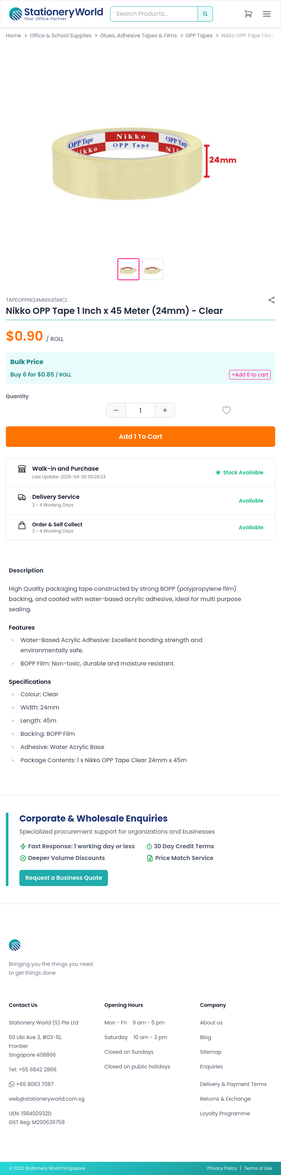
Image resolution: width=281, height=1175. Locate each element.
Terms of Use (258, 1168)
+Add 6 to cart (250, 374)
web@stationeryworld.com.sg (47, 1098)
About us (211, 1022)
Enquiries (211, 1066)
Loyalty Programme (225, 1113)
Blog (205, 1037)
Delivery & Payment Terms (233, 1084)
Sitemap (211, 1052)
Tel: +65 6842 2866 (32, 1069)
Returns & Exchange (225, 1098)
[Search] (205, 14)
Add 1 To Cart (140, 436)
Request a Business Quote (63, 878)
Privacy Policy (222, 1168)
